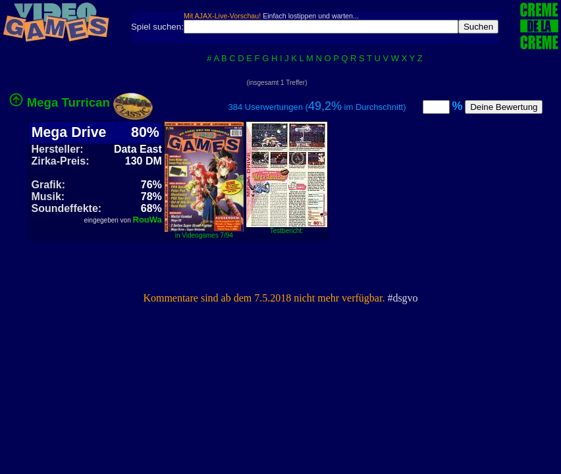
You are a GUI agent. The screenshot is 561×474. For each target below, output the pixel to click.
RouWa (147, 219)
